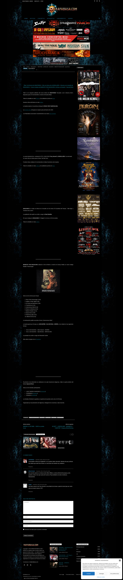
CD (77, 554)
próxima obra (28, 109)
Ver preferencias (114, 573)
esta (54, 165)
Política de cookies (101, 577)
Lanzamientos (61, 18)
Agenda (70, 18)
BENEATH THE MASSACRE (34, 417)
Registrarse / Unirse (27, 1)
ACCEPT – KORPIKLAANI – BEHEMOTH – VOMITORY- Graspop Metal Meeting (62, 427)
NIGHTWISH (54, 417)
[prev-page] (70, 434)
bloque (37, 98)
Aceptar (89, 573)
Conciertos (41, 18)
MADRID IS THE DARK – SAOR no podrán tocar (33, 427)
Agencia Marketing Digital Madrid (31, 578)
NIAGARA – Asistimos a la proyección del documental (65, 549)
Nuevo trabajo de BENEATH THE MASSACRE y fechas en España (48, 87)
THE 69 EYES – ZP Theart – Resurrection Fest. (66, 555)
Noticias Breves (33, 66)
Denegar (101, 573)
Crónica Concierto (80, 556)
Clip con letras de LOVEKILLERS (50, 85)
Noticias (32, 18)
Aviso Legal (61, 574)
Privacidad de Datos (70, 574)
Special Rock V (60, 417)
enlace (41, 102)
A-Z (77, 549)
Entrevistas (50, 18)
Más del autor (40, 434)
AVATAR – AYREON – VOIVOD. (64, 563)
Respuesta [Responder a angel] (31, 491)
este (54, 98)
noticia (37, 165)
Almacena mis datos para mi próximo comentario (36, 529)
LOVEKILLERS (48, 417)
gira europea (52, 113)
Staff (41, 1)
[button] (120, 560)
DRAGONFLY (42, 417)
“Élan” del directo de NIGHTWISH (32, 85)
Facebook (38, 339)
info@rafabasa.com (33, 562)
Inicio (24, 66)
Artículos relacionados (29, 434)
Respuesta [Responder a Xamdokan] (31, 466)
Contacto (36, 1)
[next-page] (72, 434)
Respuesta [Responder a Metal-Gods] (31, 480)
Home (26, 18)
